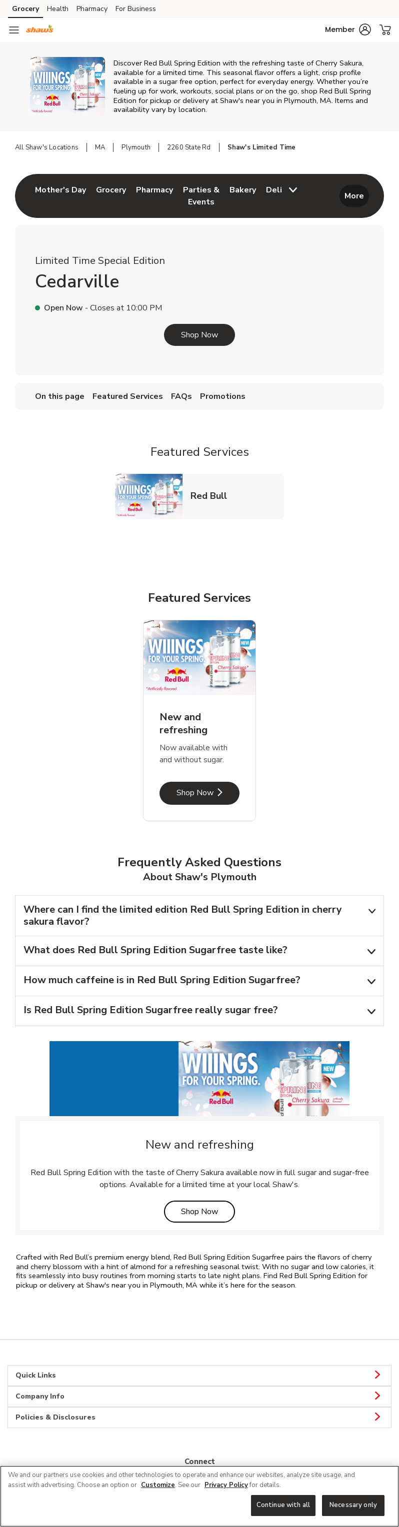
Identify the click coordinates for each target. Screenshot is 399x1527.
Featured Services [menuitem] (127, 396)
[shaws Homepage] (40, 29)
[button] (348, 29)
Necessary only (353, 1505)
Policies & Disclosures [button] (200, 1418)
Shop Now (199, 334)
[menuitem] (60, 196)
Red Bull (212, 495)
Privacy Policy (226, 1485)
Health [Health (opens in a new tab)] (57, 8)
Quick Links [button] (200, 1376)
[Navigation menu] (14, 30)
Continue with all (283, 1505)
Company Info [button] (200, 1397)
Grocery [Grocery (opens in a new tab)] (25, 8)
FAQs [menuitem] (181, 396)
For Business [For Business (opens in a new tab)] (136, 8)
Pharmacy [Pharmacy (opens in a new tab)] (92, 8)
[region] (199, 1496)
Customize (158, 1485)
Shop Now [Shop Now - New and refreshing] (208, 792)
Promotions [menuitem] (223, 396)
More (354, 195)
